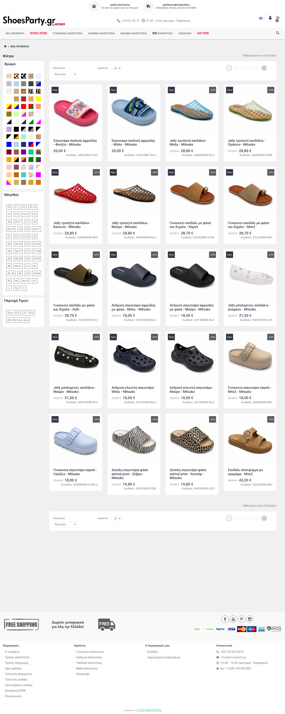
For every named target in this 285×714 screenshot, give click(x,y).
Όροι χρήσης (13, 596)
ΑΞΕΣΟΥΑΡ (184, 33)
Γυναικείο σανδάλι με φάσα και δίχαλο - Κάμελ (190, 225)
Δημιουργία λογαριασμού (163, 585)
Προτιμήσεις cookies (19, 612)
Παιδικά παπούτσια (89, 590)
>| (270, 68)
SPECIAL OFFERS (38, 33)
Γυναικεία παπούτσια (90, 579)
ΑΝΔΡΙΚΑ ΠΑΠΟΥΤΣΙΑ (101, 33)
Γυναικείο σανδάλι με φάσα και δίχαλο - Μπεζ (248, 225)
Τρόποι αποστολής (17, 585)
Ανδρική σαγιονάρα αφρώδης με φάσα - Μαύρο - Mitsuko (192, 307)
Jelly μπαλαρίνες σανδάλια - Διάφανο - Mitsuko (249, 307)
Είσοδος (152, 579)
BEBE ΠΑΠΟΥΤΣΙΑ (162, 33)
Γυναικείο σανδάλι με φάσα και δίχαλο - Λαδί (74, 307)
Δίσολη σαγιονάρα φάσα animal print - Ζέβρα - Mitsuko (130, 474)
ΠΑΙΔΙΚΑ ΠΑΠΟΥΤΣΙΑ (134, 33)
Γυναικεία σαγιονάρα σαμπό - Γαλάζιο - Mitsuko (75, 472)
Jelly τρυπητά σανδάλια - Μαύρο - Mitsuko (130, 225)
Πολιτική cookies (16, 607)
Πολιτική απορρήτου (18, 601)
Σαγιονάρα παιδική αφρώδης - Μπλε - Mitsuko (133, 143)
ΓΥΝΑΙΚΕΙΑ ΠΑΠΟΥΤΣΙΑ (67, 33)
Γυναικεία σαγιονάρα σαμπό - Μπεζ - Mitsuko (250, 390)
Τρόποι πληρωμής (17, 590)
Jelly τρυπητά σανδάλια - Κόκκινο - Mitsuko (72, 225)
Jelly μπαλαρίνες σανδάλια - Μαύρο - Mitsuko (74, 390)
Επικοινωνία (13, 623)
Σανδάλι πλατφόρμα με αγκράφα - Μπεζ (245, 472)
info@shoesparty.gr (233, 585)
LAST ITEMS (203, 33)
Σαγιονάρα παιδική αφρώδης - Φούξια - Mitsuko (75, 143)
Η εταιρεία (12, 579)
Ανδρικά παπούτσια (89, 585)
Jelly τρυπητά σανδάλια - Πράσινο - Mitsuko (246, 143)
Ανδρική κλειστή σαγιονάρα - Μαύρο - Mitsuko (192, 390)
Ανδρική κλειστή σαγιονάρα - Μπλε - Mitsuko (134, 390)
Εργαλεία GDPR (15, 618)
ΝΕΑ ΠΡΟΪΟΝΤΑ (15, 33)
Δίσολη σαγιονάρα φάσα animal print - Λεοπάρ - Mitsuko (188, 474)
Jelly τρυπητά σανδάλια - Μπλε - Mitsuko (188, 143)
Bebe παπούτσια (87, 596)
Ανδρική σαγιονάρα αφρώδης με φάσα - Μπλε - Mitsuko (134, 307)
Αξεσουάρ (82, 601)
